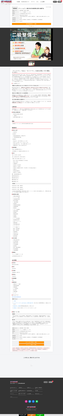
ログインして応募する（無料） (31, 344)
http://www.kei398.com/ (16, 296)
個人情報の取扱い (29, 390)
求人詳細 (9, 4)
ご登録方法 (20, 387)
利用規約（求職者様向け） (38, 388)
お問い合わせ (37, 393)
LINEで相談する (40, 415)
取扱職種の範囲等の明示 (22, 391)
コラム (37, 1)
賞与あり (14, 349)
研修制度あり (45, 349)
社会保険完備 (23, 349)
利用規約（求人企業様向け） (13, 391)
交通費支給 (18, 349)
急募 (36, 350)
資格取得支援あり (15, 350)
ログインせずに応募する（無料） (31, 342)
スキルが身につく (22, 350)
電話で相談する (23, 415)
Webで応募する (31, 415)
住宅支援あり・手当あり (30, 349)
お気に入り (32, 26)
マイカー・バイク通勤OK (30, 350)
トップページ (2, 4)
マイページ (33, 1)
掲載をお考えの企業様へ (22, 394)
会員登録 (60, 1)
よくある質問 (42, 1)
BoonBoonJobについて (25, 1)
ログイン (55, 1)
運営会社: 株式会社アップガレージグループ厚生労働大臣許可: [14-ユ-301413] (31, 408)
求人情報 (36, 390)
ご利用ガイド (29, 387)
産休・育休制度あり (38, 349)
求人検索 (18, 1)
